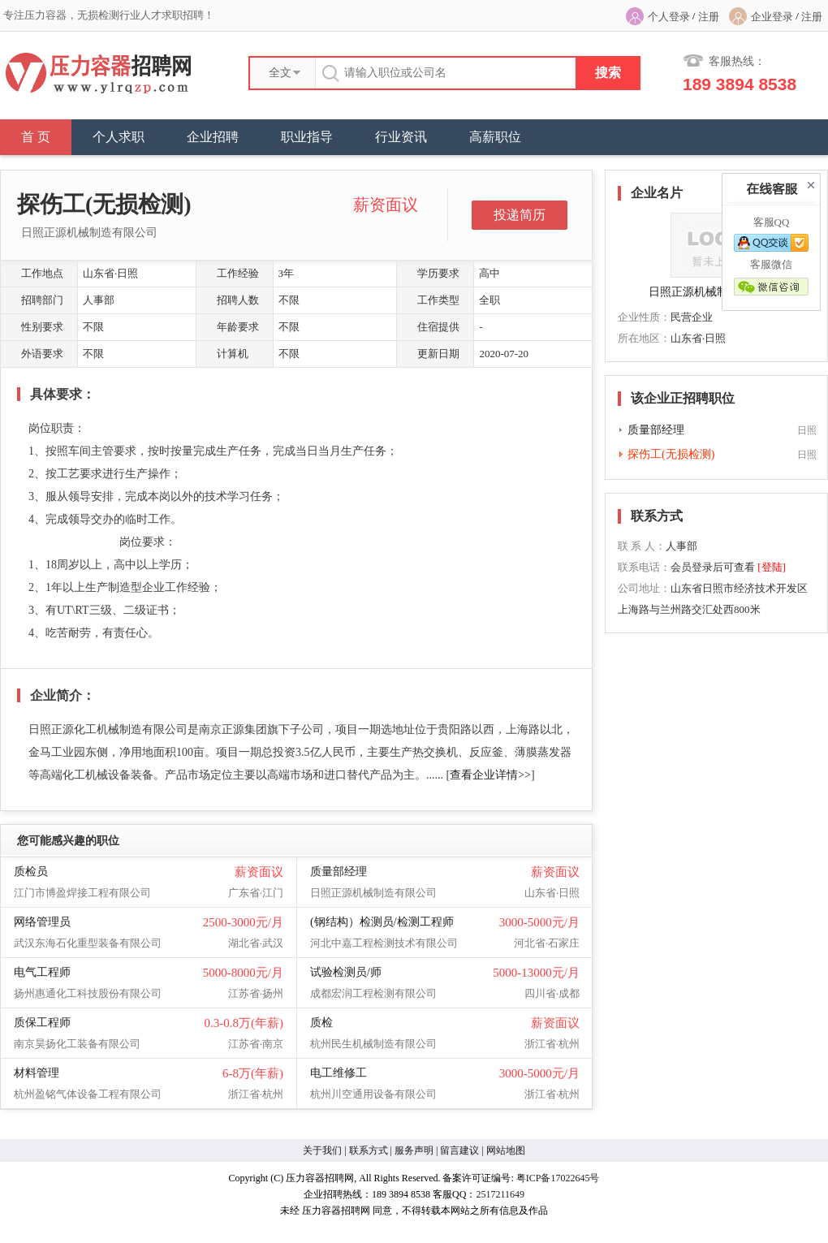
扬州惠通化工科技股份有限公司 (88, 993)
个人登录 (669, 17)
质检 (321, 1022)
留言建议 (459, 1150)
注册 (708, 17)
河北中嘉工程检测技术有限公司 (384, 943)
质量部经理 (338, 871)
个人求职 (118, 137)
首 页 (35, 137)
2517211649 (500, 1194)
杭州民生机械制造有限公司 (373, 1044)
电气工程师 (42, 972)
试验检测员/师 (346, 972)
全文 (280, 73)
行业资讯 (401, 137)
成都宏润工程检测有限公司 (373, 993)
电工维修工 (338, 1073)
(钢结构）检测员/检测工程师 (382, 922)
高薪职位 (495, 137)
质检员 (31, 871)
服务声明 (414, 1150)
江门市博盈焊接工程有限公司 (82, 893)
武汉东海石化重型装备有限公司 (88, 943)
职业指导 (307, 137)
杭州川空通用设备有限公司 (373, 1094)
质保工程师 (42, 1022)
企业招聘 (213, 137)
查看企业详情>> (490, 775)
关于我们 (322, 1150)
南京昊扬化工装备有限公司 (77, 1044)
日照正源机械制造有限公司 (89, 233)
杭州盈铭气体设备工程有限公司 (88, 1094)
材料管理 (36, 1073)
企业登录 (772, 17)
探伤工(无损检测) (670, 454)
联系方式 (368, 1150)
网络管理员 (42, 922)
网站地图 (505, 1150)
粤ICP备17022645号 (558, 1178)
